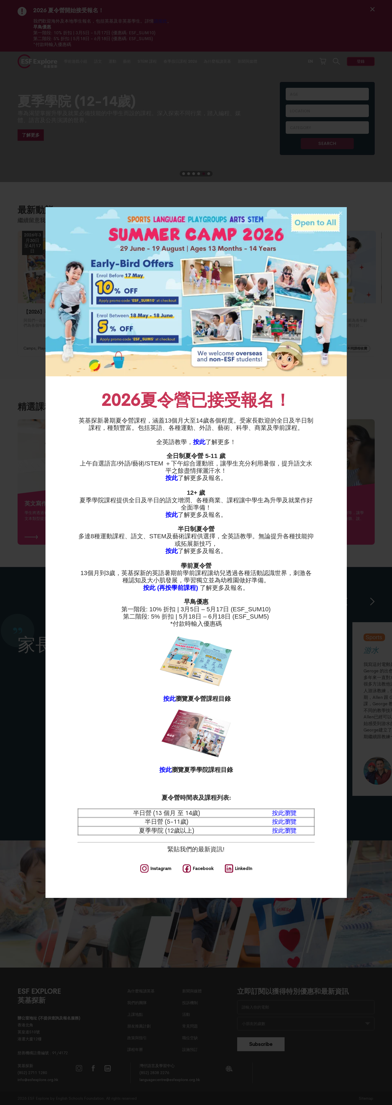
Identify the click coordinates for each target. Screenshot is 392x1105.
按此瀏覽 (284, 813)
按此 (199, 441)
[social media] (155, 868)
